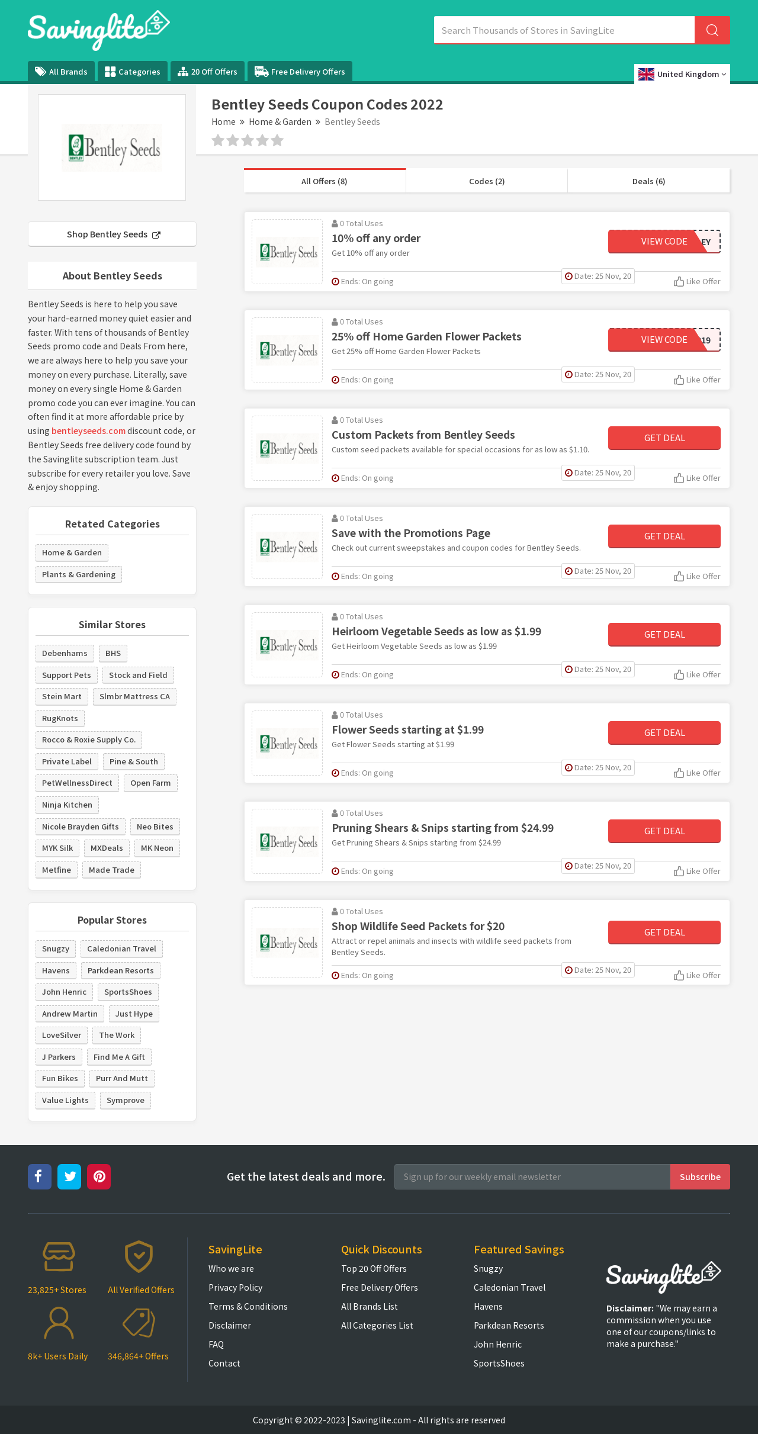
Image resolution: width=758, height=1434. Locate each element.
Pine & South (134, 761)
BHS (113, 652)
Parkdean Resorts (121, 970)
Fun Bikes (60, 1077)
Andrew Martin (70, 1013)
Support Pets (66, 674)
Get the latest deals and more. (306, 1176)
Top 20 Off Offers (374, 1268)
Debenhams (65, 652)
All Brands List (369, 1306)
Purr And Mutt (122, 1077)
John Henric (64, 991)
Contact (224, 1363)
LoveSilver (61, 1034)
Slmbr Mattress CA (134, 696)
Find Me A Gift (119, 1056)
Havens (56, 970)
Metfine (56, 869)
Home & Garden (280, 121)
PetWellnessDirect (77, 782)
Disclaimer (229, 1325)
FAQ (216, 1344)
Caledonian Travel (121, 948)
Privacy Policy (235, 1287)
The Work (116, 1034)
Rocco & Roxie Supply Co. (89, 739)
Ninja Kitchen (67, 804)
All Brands (61, 71)
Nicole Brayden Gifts (80, 826)
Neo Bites (155, 826)
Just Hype (134, 1013)
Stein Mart (62, 696)
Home (223, 121)
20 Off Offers (207, 71)
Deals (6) (649, 181)
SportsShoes (128, 991)
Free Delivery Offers (300, 72)
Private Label (67, 761)
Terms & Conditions (248, 1306)
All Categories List (377, 1325)
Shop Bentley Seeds (113, 234)
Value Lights (65, 1099)
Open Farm (150, 782)
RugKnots (60, 718)
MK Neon (157, 847)
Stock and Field (138, 674)
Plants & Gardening (78, 574)
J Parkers (59, 1056)
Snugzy (55, 948)
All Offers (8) (324, 181)
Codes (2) (487, 181)
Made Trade (111, 869)
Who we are (231, 1268)
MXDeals (107, 847)
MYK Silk (57, 847)
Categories (132, 72)
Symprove (125, 1099)
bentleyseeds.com (89, 430)
